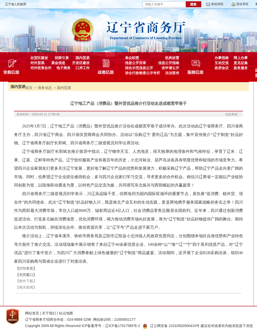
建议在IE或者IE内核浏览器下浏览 (227, 326)
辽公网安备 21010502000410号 (171, 326)
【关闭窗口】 (26, 275)
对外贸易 (37, 63)
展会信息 (58, 63)
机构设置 (172, 58)
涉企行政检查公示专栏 (142, 73)
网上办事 (241, 58)
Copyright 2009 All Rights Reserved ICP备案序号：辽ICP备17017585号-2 (82, 326)
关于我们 (49, 313)
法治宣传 (172, 73)
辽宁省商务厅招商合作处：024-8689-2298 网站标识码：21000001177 (80, 319)
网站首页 (32, 313)
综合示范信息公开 (139, 68)
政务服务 (241, 68)
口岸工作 (83, 68)
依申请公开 (170, 68)
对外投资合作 (40, 68)
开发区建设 (81, 63)
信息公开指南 (168, 63)
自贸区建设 (39, 58)
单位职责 (132, 58)
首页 (29, 88)
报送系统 (242, 4)
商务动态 (45, 88)
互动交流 (222, 63)
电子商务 (63, 68)
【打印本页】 (26, 268)
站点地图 (66, 313)
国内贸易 (83, 58)
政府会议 (222, 68)
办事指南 (222, 58)
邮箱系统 (217, 4)
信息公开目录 (135, 63)
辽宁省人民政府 (15, 4)
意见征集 (241, 63)
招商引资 (62, 58)
